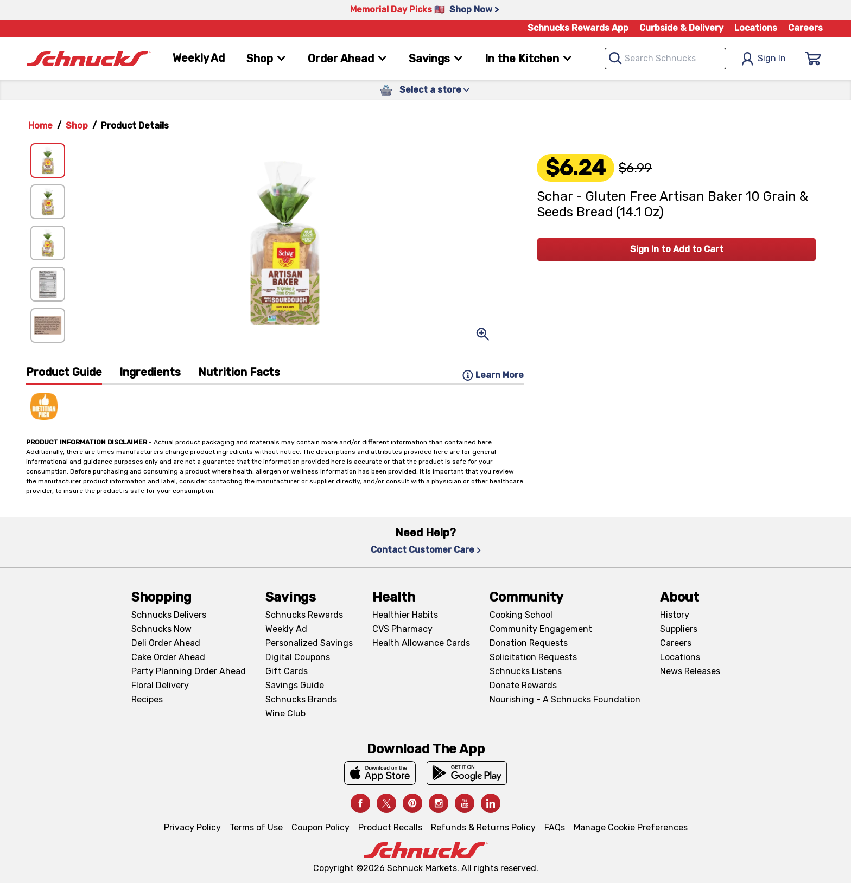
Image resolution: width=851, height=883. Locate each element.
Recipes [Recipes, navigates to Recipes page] (147, 699)
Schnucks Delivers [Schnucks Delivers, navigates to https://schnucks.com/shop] (168, 615)
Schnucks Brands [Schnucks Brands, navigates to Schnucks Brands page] (301, 699)
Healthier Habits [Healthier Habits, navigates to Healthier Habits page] (405, 615)
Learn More (493, 375)
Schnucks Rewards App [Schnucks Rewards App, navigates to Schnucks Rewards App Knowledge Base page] (578, 28)
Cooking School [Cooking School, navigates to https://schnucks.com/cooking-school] (521, 615)
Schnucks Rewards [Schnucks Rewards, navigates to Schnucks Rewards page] (304, 615)
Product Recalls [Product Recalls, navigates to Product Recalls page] (390, 827)
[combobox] (665, 58)
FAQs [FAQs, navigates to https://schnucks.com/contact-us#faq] (554, 827)
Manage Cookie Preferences (631, 827)
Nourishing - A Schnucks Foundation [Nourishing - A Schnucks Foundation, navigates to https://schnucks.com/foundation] (565, 699)
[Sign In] (813, 59)
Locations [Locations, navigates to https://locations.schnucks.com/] (680, 657)
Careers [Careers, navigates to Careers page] (805, 28)
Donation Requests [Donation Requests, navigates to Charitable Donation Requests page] (529, 643)
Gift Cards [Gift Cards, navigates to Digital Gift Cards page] (286, 671)
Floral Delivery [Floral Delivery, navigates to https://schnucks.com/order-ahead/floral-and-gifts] (160, 685)
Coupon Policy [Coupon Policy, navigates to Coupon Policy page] (320, 827)
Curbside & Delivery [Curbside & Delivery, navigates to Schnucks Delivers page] (681, 28)
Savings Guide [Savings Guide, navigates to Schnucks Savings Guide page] (294, 685)
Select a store (434, 90)
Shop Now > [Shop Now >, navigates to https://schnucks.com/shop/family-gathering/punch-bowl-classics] (474, 9)
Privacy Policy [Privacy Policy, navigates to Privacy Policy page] (192, 827)
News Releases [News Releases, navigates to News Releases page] (690, 671)
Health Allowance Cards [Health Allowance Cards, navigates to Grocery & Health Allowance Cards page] (421, 643)
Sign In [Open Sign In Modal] (763, 59)
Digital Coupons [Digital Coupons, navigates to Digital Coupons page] (297, 657)
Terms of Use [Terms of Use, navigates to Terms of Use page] (256, 827)
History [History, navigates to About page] (674, 615)
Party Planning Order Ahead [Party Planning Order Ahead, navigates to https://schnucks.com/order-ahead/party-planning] (188, 671)
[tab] (64, 374)
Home (40, 125)
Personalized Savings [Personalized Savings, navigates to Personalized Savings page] (309, 643)
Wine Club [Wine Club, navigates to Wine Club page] (285, 713)
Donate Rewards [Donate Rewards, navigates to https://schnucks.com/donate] (523, 685)
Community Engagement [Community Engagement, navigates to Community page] (541, 629)
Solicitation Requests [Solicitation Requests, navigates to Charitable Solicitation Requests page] (533, 657)
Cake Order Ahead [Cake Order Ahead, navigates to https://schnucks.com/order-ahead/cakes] (168, 657)
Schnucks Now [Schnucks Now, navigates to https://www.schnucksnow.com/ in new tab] (161, 629)
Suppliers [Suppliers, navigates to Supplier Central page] (678, 629)
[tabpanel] (275, 402)
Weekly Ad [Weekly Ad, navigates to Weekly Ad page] (199, 58)
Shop (77, 125)
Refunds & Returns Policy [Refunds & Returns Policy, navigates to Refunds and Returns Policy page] (483, 827)
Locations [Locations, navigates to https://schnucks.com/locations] (755, 28)
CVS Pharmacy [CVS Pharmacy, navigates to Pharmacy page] (402, 629)
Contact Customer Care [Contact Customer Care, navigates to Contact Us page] (426, 550)
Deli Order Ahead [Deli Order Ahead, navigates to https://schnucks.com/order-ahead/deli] (165, 643)
